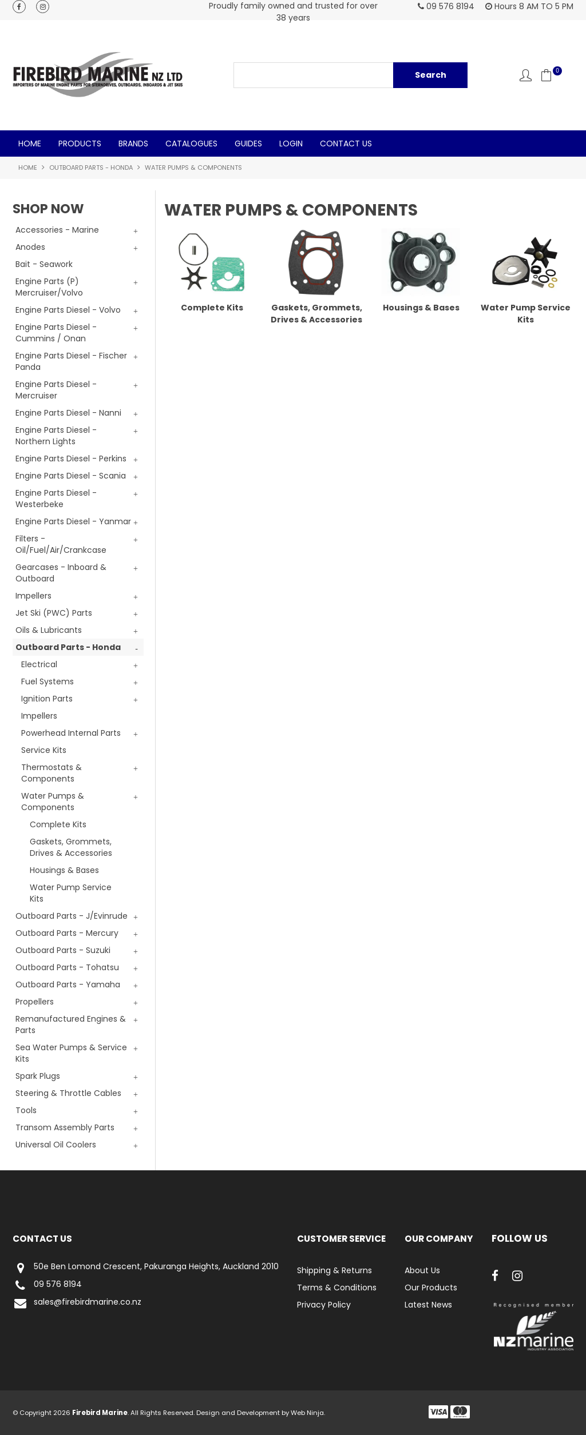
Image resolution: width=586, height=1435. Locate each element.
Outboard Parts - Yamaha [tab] (67, 984)
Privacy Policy (324, 1304)
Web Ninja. (308, 1412)
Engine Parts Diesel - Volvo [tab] (68, 310)
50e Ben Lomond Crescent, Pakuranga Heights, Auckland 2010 (146, 1268)
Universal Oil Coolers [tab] (55, 1144)
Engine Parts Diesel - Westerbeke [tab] (56, 498)
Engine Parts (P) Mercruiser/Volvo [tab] (49, 287)
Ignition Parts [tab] (47, 698)
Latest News (428, 1304)
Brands (133, 143)
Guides (248, 143)
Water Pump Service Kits (71, 893)
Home (29, 143)
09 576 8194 (47, 1285)
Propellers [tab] (34, 1001)
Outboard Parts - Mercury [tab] (66, 933)
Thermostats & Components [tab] (51, 773)
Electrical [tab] (39, 664)
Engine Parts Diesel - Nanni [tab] (68, 412)
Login (291, 143)
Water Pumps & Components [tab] (52, 801)
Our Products (431, 1287)
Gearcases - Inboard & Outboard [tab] (60, 572)
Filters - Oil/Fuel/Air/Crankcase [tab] (60, 544)
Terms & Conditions (337, 1287)
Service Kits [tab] (43, 750)
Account (526, 75)
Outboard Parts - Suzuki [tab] (62, 950)
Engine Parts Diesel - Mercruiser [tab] (56, 389)
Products (79, 143)
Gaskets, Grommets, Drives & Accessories (71, 847)
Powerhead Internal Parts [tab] (71, 733)
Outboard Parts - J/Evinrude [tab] (71, 916)
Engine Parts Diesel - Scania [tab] (70, 475)
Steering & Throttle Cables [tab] (68, 1093)
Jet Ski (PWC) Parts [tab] (53, 613)
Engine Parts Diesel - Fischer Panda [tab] (71, 361)
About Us (422, 1270)
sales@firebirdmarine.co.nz (77, 1303)
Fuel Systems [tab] (47, 681)
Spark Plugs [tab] (37, 1076)
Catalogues (191, 143)
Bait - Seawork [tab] (44, 264)
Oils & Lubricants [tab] (48, 630)
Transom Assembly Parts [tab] (64, 1127)
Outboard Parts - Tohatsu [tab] (67, 967)
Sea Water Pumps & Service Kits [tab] (71, 1053)
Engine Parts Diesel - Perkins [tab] (70, 458)
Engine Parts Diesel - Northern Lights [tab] (56, 435)
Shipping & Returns (334, 1270)
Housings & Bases (64, 870)
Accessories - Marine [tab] (57, 230)
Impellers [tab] (33, 595)
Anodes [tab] (30, 247)
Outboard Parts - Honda (91, 167)
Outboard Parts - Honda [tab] (68, 647)
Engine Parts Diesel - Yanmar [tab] (73, 521)
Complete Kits (58, 824)
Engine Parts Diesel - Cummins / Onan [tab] (56, 332)
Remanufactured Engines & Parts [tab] (70, 1024)
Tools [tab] (26, 1110)
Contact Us (346, 143)
